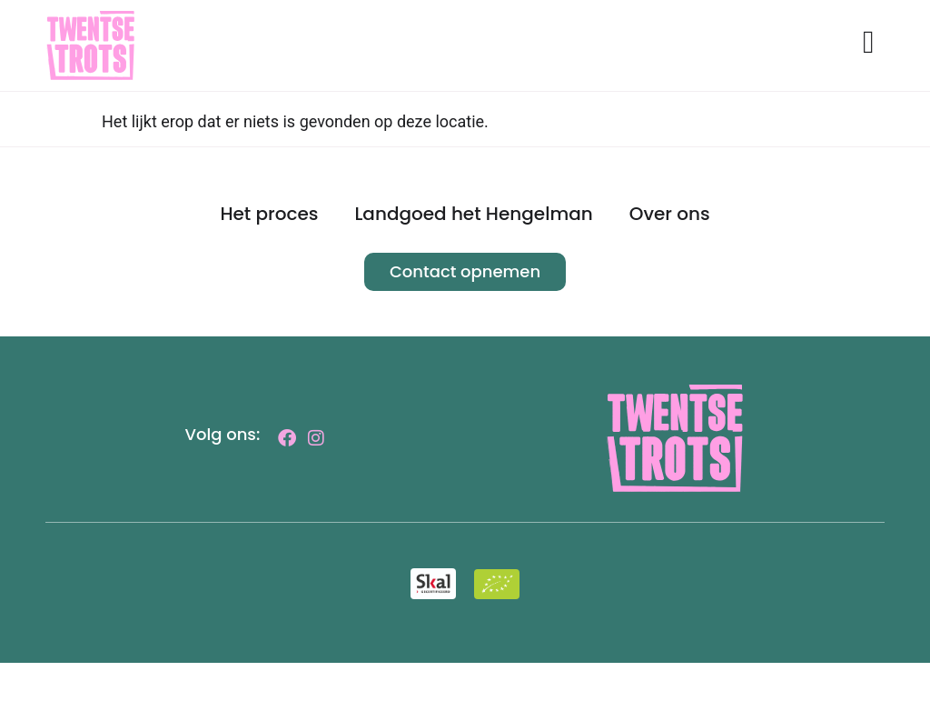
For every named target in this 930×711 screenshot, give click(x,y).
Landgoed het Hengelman (473, 262)
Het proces (269, 262)
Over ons (669, 262)
